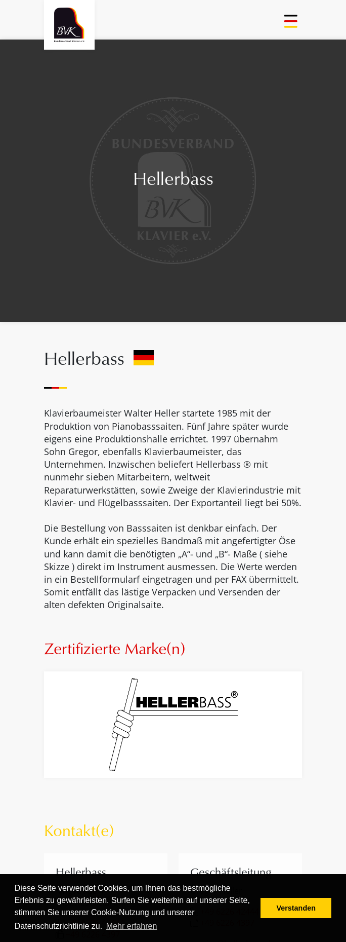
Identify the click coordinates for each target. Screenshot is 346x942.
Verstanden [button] (296, 908)
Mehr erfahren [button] (131, 926)
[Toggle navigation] (292, 25)
